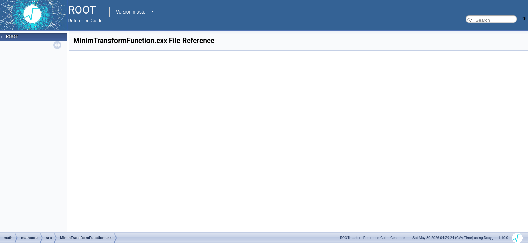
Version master (131, 12)
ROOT (12, 36)
